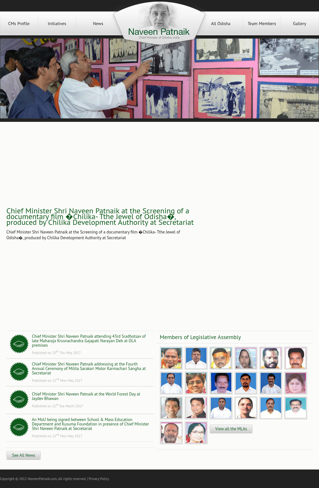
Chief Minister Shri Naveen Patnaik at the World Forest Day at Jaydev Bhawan (86, 396)
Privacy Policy (99, 479)
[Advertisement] (226, 224)
